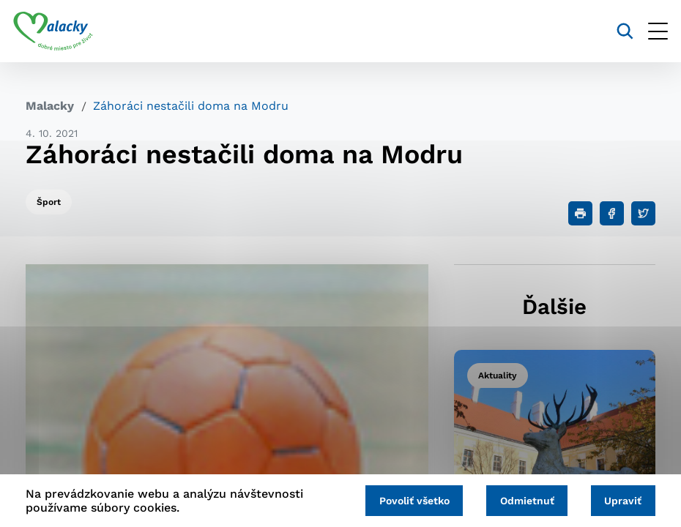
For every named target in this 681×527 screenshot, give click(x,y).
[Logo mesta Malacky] (65, 31)
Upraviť (620, 499)
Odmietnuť (519, 499)
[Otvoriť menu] (645, 31)
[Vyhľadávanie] (612, 31)
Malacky (50, 106)
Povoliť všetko (401, 499)
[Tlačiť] (580, 213)
